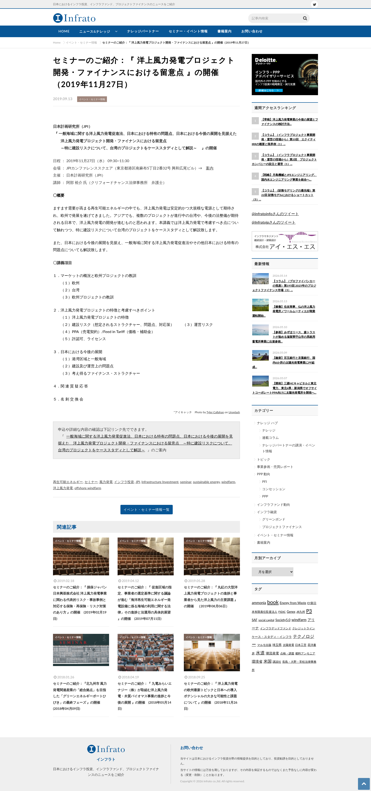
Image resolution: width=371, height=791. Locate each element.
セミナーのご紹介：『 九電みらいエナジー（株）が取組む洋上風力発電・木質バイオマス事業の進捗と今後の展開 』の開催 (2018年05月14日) (144, 696)
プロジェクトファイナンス (282, 527)
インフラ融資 (267, 512)
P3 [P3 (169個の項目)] (309, 611)
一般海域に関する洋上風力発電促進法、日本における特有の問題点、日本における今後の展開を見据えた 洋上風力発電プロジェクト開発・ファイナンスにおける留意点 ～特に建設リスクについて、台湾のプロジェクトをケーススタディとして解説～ (145, 443)
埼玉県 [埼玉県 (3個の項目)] (277, 645)
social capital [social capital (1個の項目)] (266, 620)
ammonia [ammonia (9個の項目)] (259, 602)
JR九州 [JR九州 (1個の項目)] (300, 611)
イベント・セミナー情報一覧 (147, 509)
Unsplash (234, 412)
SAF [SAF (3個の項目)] (254, 620)
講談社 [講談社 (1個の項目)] (277, 661)
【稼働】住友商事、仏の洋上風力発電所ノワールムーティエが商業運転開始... (283, 311)
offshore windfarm (88, 488)
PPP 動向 (263, 474)
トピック (263, 459)
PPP (265, 496)
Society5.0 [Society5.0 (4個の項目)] (283, 620)
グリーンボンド (273, 519)
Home (57, 42)
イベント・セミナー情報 (275, 535)
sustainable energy (206, 482)
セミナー (91, 482)
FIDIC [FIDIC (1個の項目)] (282, 611)
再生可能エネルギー (68, 482)
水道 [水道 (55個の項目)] (260, 652)
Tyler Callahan (215, 412)
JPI (138, 482)
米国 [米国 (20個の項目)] (268, 661)
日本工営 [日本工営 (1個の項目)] (300, 645)
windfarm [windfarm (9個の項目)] (299, 620)
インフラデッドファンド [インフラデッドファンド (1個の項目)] (275, 628)
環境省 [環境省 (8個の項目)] (257, 661)
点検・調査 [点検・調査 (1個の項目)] (287, 653)
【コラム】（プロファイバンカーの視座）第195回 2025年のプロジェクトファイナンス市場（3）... (284, 285)
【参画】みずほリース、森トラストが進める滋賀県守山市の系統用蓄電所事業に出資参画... (283, 336)
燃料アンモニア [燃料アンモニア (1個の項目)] (305, 653)
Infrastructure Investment (159, 482)
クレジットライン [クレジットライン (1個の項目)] (303, 628)
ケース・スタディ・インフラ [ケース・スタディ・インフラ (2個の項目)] (272, 637)
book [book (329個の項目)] (272, 602)
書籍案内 (263, 542)
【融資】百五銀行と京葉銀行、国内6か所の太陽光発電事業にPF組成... (283, 362)
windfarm (228, 482)
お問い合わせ (191, 747)
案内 (209, 168)
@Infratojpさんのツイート (274, 222)
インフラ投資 (124, 482)
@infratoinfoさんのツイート (275, 213)
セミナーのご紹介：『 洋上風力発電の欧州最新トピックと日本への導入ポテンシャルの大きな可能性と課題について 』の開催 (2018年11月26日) (211, 696)
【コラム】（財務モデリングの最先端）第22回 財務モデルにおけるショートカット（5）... (283, 195)
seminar (185, 482)
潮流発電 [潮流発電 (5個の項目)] (272, 653)
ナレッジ (268, 430)
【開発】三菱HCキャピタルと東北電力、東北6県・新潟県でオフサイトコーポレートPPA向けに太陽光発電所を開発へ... (284, 388)
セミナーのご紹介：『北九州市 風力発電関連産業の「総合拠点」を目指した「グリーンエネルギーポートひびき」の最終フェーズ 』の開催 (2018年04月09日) (80, 696)
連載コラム (270, 437)
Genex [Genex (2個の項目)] (291, 611)
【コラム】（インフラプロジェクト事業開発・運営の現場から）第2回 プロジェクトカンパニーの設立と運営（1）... (284, 159)
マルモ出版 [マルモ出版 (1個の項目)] (264, 645)
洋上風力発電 (63, 488)
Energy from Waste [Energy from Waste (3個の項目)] (293, 603)
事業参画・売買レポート (275, 467)
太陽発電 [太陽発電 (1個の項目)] (288, 645)
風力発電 (106, 482)
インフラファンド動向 (273, 504)
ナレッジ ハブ (267, 423)
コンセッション (273, 489)
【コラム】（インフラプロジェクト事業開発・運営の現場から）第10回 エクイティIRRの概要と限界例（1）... (284, 139)
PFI (264, 482)
